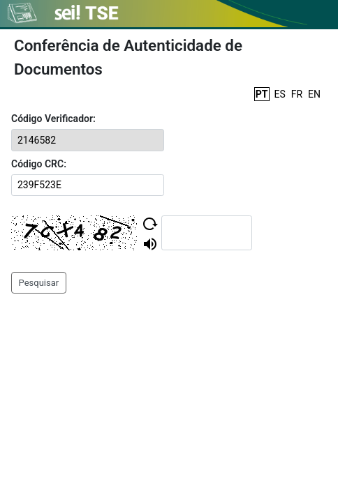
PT (262, 94)
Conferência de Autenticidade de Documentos (128, 57)
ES (280, 94)
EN (314, 94)
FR (296, 94)
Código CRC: (38, 163)
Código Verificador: (53, 118)
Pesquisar (39, 282)
